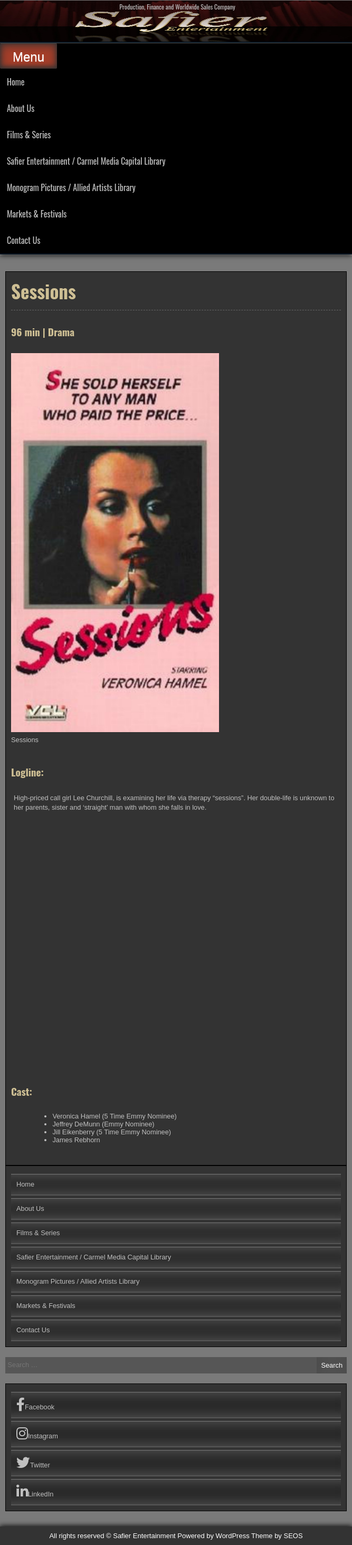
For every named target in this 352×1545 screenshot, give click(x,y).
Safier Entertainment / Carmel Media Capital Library (86, 161)
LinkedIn (34, 1492)
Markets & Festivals (36, 213)
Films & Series (29, 134)
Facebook (35, 1404)
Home (15, 81)
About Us (20, 108)
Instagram (37, 1433)
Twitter (33, 1463)
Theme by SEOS (277, 1536)
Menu (28, 57)
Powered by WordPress (213, 1536)
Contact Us (23, 240)
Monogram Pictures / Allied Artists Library (71, 187)
